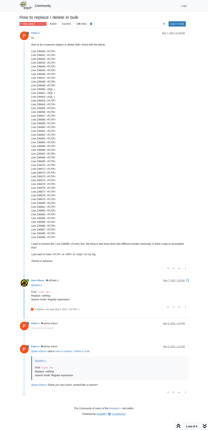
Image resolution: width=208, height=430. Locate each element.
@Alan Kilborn (49, 323)
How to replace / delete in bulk (72, 351)
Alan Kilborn (37, 280)
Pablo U (35, 33)
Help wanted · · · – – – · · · (33, 24)
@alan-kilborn (39, 351)
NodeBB (101, 413)
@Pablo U (52, 280)
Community (43, 6)
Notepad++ (115, 408)
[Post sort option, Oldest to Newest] (164, 23)
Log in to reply (177, 24)
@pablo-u (36, 285)
